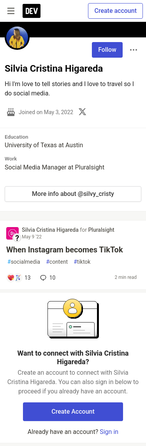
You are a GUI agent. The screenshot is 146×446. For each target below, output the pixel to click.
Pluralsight (101, 230)
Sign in (109, 431)
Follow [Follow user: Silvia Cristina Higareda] (107, 49)
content (57, 262)
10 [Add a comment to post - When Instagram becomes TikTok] (47, 277)
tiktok (82, 262)
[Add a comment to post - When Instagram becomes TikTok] (18, 278)
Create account (115, 10)
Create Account (73, 411)
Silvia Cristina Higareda (51, 230)
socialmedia (23, 262)
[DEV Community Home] (31, 11)
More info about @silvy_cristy (73, 193)
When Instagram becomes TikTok (64, 249)
